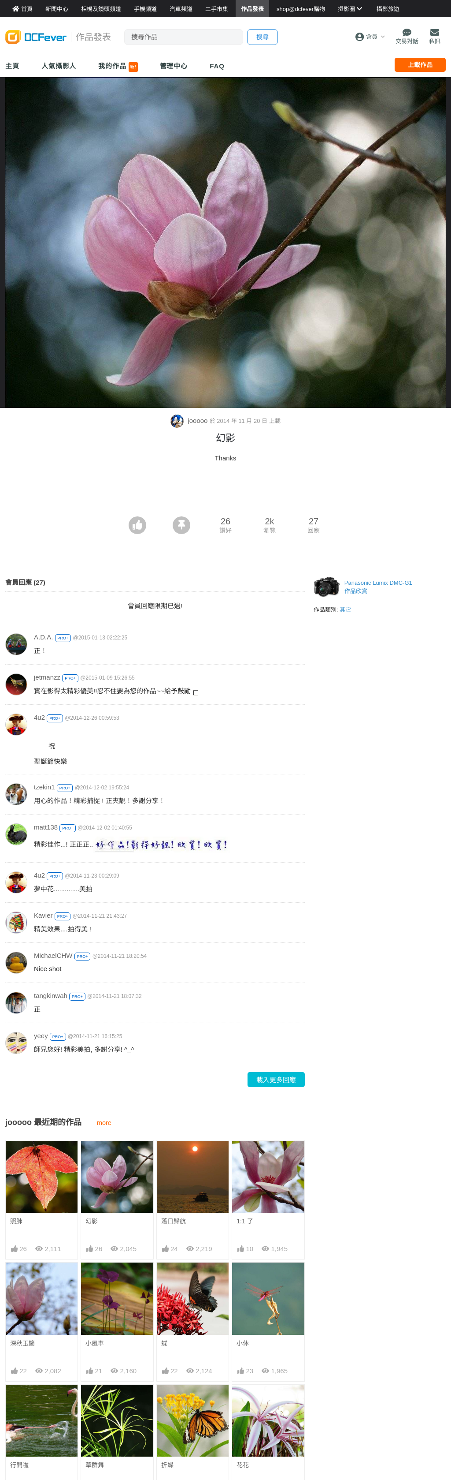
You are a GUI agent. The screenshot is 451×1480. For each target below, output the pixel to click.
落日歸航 (173, 1221)
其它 (345, 609)
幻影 (91, 1221)
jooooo (189, 420)
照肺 (16, 1221)
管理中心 (174, 66)
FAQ (217, 66)
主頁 (12, 66)
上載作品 (420, 64)
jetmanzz (47, 677)
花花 (243, 1465)
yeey (41, 1035)
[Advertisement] (225, 492)
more (104, 1122)
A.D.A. (43, 637)
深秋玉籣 (22, 1343)
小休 (243, 1343)
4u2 (39, 717)
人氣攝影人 (59, 66)
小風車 (94, 1343)
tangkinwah (50, 995)
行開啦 (19, 1465)
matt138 (46, 827)
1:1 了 (245, 1221)
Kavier (43, 915)
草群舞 (94, 1465)
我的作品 (117, 67)
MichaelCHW (53, 955)
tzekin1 (44, 787)
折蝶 (167, 1465)
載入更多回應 (276, 1080)
